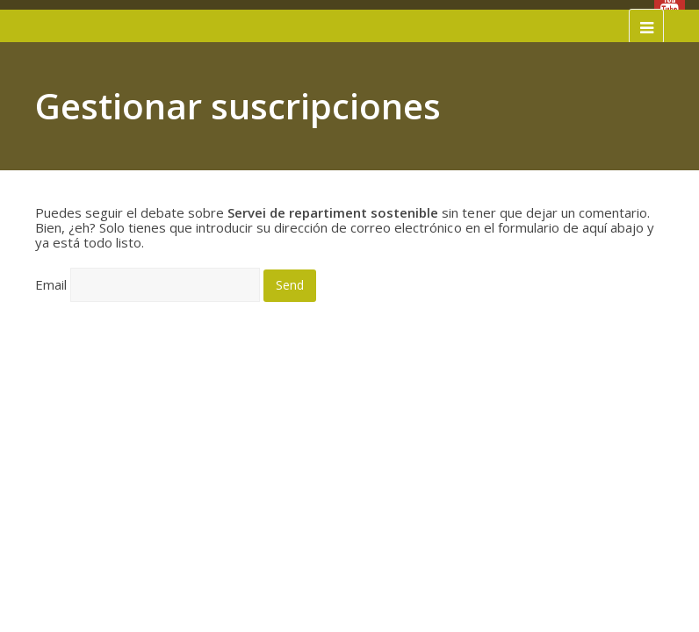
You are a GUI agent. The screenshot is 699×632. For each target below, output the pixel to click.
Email (51, 284)
